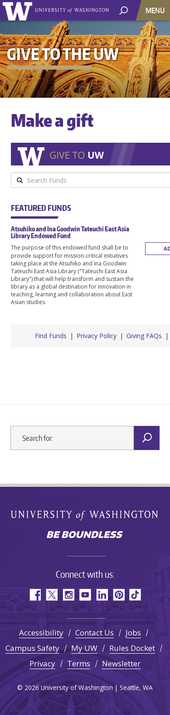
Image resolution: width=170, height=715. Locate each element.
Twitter (51, 592)
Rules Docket (132, 645)
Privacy (42, 661)
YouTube (85, 592)
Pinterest (118, 592)
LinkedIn (102, 592)
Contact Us (94, 630)
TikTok (135, 592)
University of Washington (18, 10)
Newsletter (121, 661)
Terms (78, 661)
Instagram (68, 592)
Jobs (133, 630)
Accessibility (41, 630)
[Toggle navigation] (156, 10)
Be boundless (85, 533)
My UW (84, 645)
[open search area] (123, 10)
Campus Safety (32, 645)
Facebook (35, 592)
